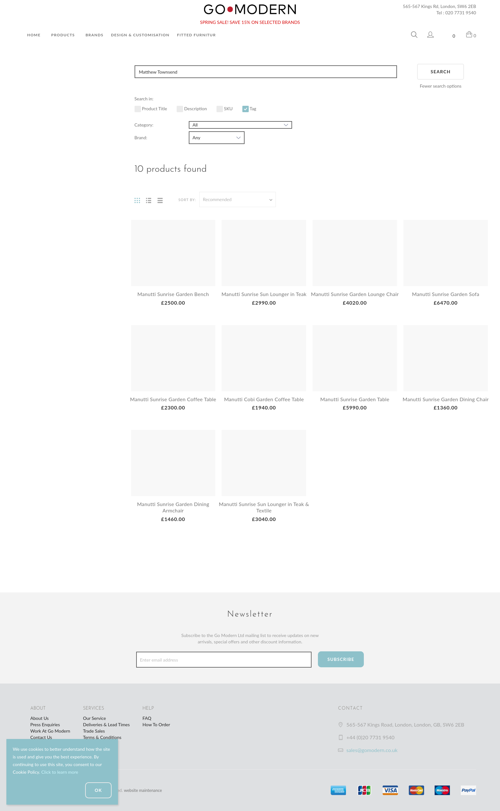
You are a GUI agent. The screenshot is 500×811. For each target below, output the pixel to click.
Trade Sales (94, 731)
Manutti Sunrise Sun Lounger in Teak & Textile (264, 520)
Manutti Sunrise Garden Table (355, 405)
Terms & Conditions (102, 737)
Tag (249, 108)
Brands (94, 35)
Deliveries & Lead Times (106, 724)
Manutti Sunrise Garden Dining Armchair (173, 520)
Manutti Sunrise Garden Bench (173, 294)
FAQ (147, 718)
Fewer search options (440, 86)
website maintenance (144, 790)
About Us (39, 718)
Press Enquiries (45, 724)
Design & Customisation (140, 35)
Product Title (151, 108)
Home (33, 35)
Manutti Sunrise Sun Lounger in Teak (264, 294)
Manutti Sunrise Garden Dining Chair (446, 408)
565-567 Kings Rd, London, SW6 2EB (439, 6)
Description (192, 108)
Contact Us (41, 737)
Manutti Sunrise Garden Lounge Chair (355, 297)
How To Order (156, 724)
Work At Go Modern (50, 731)
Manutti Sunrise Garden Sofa (446, 294)
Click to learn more (59, 772)
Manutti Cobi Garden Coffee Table (264, 405)
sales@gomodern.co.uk (371, 750)
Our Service (94, 718)
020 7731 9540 (460, 12)
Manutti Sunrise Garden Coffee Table (173, 408)
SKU (225, 108)
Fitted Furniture (197, 35)
